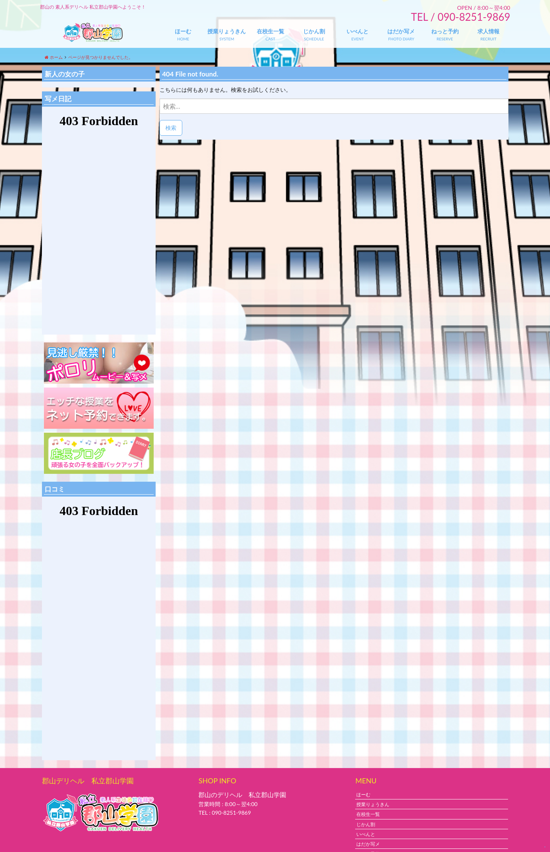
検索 (170, 127)
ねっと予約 (445, 31)
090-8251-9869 (231, 812)
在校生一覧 (270, 31)
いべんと (357, 31)
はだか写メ (401, 31)
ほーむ (183, 31)
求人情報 (488, 31)
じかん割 (314, 31)
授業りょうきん (226, 31)
